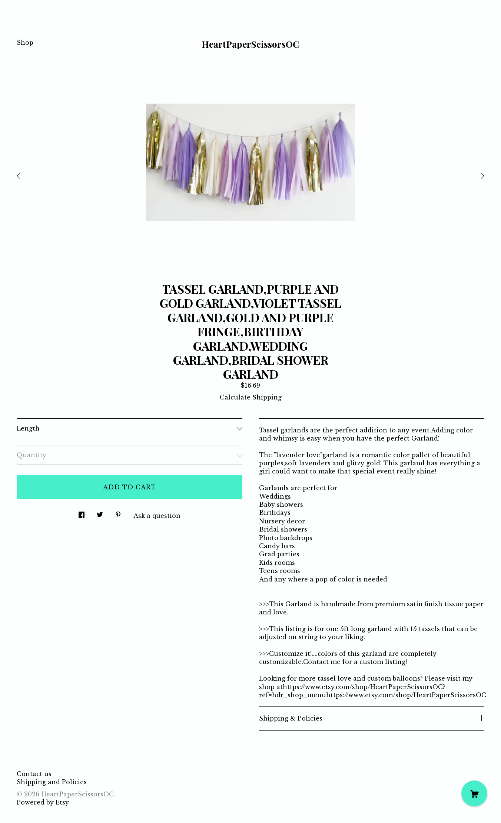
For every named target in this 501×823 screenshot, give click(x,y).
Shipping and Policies (52, 782)
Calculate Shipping (251, 397)
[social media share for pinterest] (118, 513)
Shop (25, 42)
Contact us (34, 774)
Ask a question (156, 515)
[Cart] (474, 793)
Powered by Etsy (43, 802)
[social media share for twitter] (100, 513)
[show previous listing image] (35, 173)
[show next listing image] (465, 173)
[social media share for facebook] (81, 513)
